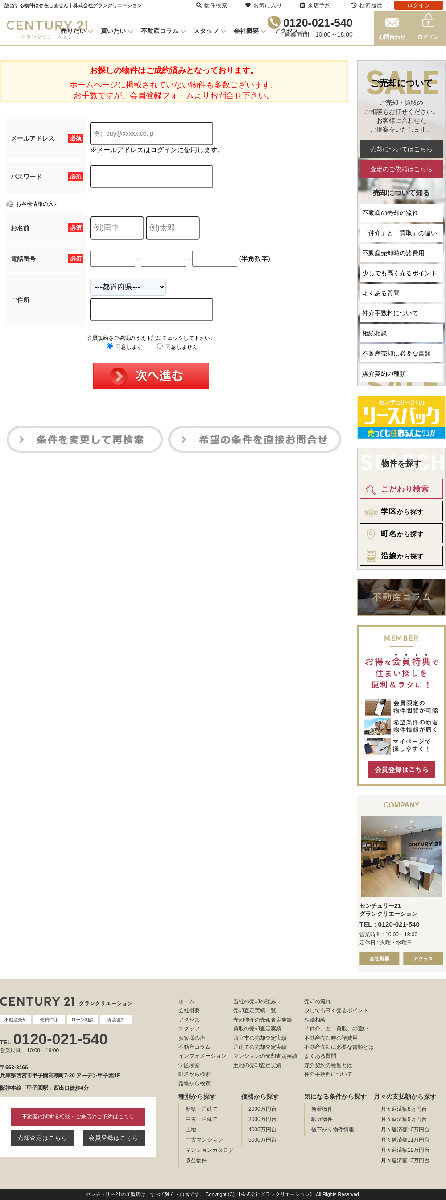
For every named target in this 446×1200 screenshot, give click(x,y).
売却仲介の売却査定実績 (262, 1020)
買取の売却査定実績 (257, 1029)
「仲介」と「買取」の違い (399, 232)
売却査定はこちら (42, 1137)
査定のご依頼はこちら (401, 169)
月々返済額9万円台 (404, 1119)
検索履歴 (367, 5)
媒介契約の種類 (384, 373)
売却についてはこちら (401, 149)
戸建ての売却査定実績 (260, 1047)
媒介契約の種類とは (328, 1065)
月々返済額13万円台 (405, 1160)
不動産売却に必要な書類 (396, 353)
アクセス (286, 30)
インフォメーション (202, 1056)
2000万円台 (262, 1109)
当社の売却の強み (254, 1001)
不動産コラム (159, 30)
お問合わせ (392, 37)
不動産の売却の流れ (390, 212)
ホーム (186, 1001)
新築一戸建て (202, 1109)
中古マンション (204, 1140)
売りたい (73, 30)
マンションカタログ (210, 1150)
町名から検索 (194, 1074)
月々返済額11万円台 (405, 1140)
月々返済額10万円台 (405, 1129)
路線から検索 (194, 1083)
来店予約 (315, 5)
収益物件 (196, 1160)
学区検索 (189, 1065)
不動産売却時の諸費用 (393, 253)
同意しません (177, 347)
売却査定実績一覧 (254, 1010)
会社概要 (246, 30)
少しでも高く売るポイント (399, 273)
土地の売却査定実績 (257, 1065)
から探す (392, 512)
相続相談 (374, 333)
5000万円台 (262, 1140)
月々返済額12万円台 (405, 1150)
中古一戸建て (202, 1119)
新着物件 (322, 1109)
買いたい (113, 30)
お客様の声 (191, 1038)
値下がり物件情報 (332, 1129)
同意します (124, 347)
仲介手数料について (390, 313)
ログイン (428, 37)
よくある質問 (381, 293)
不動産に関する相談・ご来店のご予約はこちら (78, 1116)
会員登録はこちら (114, 1137)
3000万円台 (262, 1119)
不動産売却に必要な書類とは (339, 1047)
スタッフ (206, 30)
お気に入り (263, 5)
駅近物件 (322, 1119)
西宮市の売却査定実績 (260, 1038)
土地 (191, 1129)
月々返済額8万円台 (404, 1109)
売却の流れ (317, 1001)
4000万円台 (262, 1129)
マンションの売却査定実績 (265, 1056)
